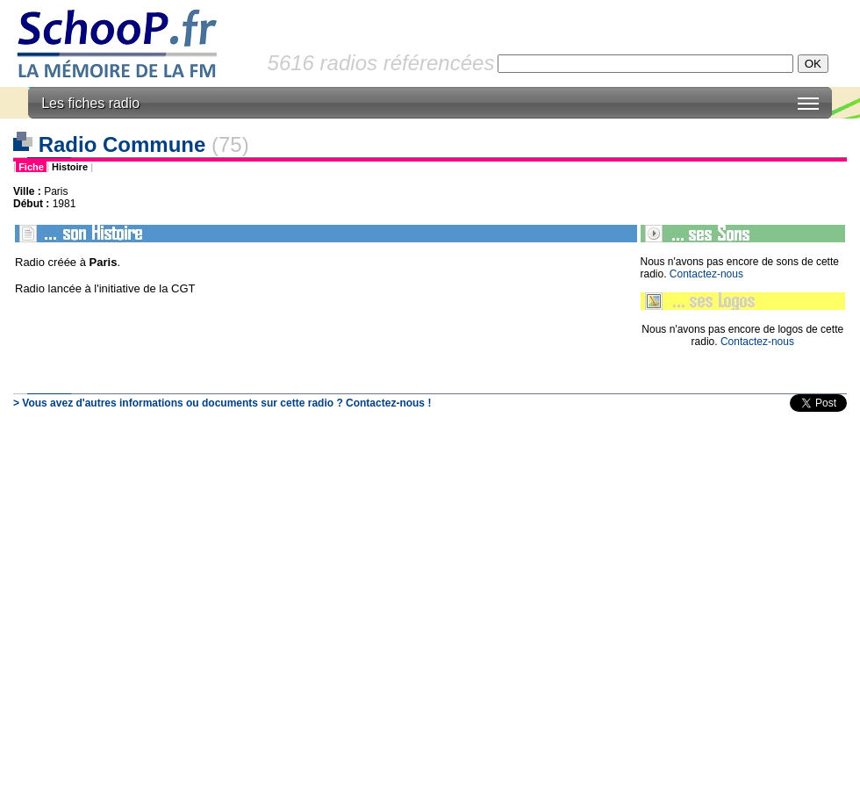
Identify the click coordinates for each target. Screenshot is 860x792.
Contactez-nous (706, 274)
